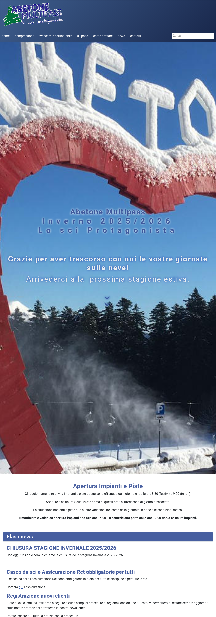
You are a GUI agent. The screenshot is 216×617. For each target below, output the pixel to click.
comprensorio (24, 36)
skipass (82, 36)
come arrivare (103, 36)
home (6, 36)
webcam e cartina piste (55, 36)
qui (21, 587)
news (121, 36)
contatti (135, 36)
